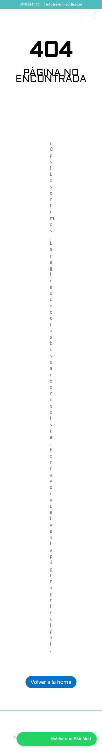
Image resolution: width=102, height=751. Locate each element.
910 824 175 (30, 4)
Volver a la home (51, 681)
